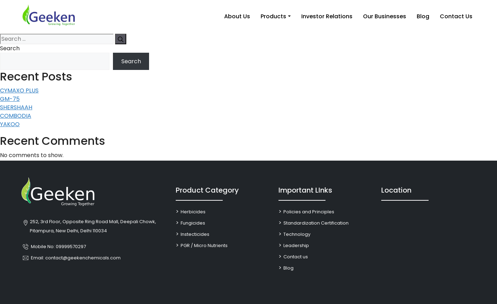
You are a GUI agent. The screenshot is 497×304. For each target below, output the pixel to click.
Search (10, 48)
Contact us (295, 256)
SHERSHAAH (16, 107)
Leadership (296, 245)
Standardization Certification (316, 223)
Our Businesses (384, 16)
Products (273, 16)
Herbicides (193, 211)
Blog (423, 16)
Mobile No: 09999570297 (58, 246)
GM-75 (10, 99)
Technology (296, 234)
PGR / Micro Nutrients (204, 245)
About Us (237, 16)
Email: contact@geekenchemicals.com (76, 257)
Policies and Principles (308, 211)
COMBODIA (15, 116)
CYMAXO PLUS (19, 90)
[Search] (120, 39)
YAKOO (10, 124)
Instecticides (195, 234)
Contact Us (456, 16)
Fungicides (193, 223)
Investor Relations (326, 16)
